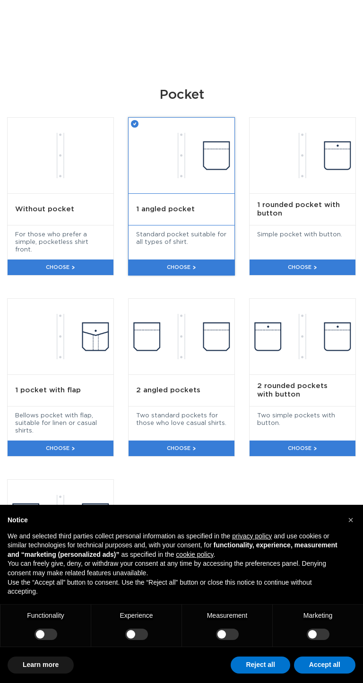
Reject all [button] (260, 664)
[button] (350, 519)
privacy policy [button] (252, 536)
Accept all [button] (324, 664)
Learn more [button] (41, 664)
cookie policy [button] (194, 554)
